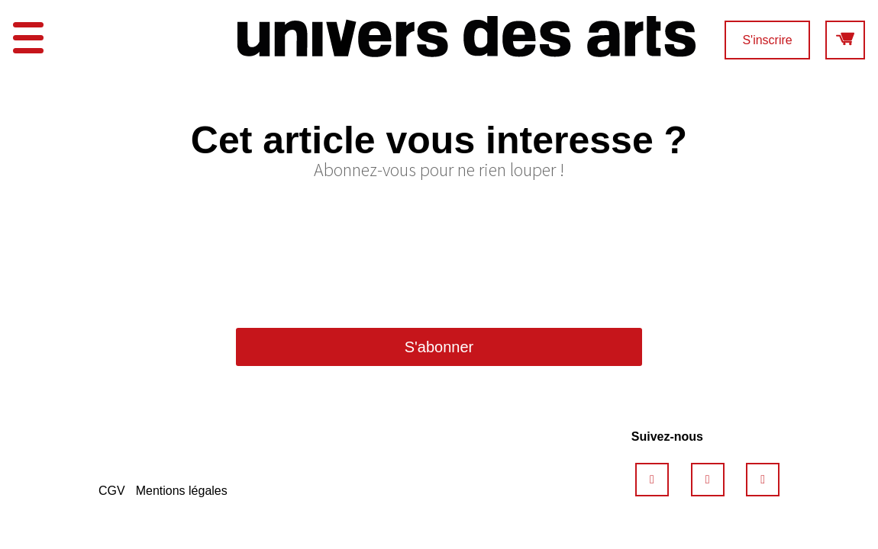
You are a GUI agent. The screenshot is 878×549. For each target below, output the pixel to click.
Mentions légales (182, 490)
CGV (111, 490)
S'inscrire (767, 40)
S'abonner (439, 347)
